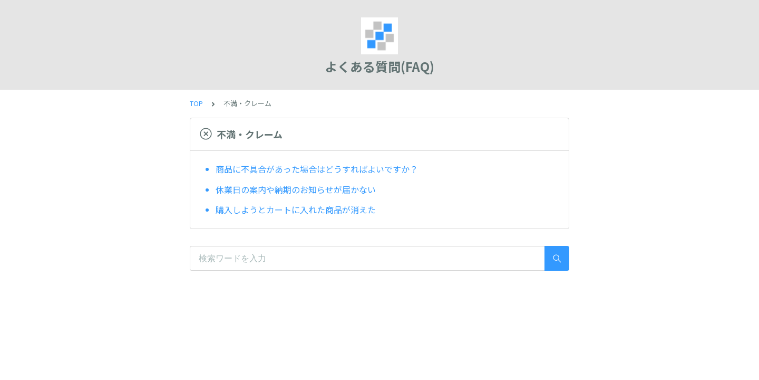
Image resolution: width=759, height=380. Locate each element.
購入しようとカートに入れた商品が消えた (296, 209)
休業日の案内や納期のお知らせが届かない (296, 189)
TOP (196, 103)
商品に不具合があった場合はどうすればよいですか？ (317, 169)
